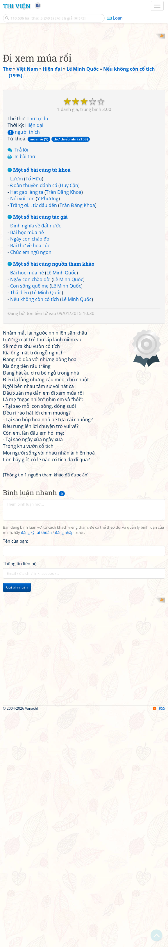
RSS (159, 941)
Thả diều (19, 369)
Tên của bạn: (15, 699)
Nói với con (22, 275)
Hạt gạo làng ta (26, 268)
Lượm (16, 255)
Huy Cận (69, 261)
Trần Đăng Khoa (63, 268)
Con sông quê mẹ (29, 362)
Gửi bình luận (17, 745)
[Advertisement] (84, 74)
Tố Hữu (34, 255)
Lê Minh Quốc (61, 349)
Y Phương (47, 275)
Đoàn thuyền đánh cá (33, 261)
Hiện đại (34, 201)
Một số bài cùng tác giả (38, 293)
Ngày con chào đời (30, 315)
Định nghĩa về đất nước (35, 302)
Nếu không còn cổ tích (34, 375)
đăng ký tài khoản (36, 690)
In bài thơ (25, 233)
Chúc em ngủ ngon (30, 328)
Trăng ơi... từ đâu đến (33, 281)
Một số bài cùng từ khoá (39, 246)
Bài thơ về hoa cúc (30, 322)
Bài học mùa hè (27, 308)
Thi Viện (16, 6)
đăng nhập (64, 690)
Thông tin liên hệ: (20, 721)
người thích (24, 208)
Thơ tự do (37, 195)
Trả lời (21, 226)
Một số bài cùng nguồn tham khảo (51, 340)
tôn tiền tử (37, 389)
